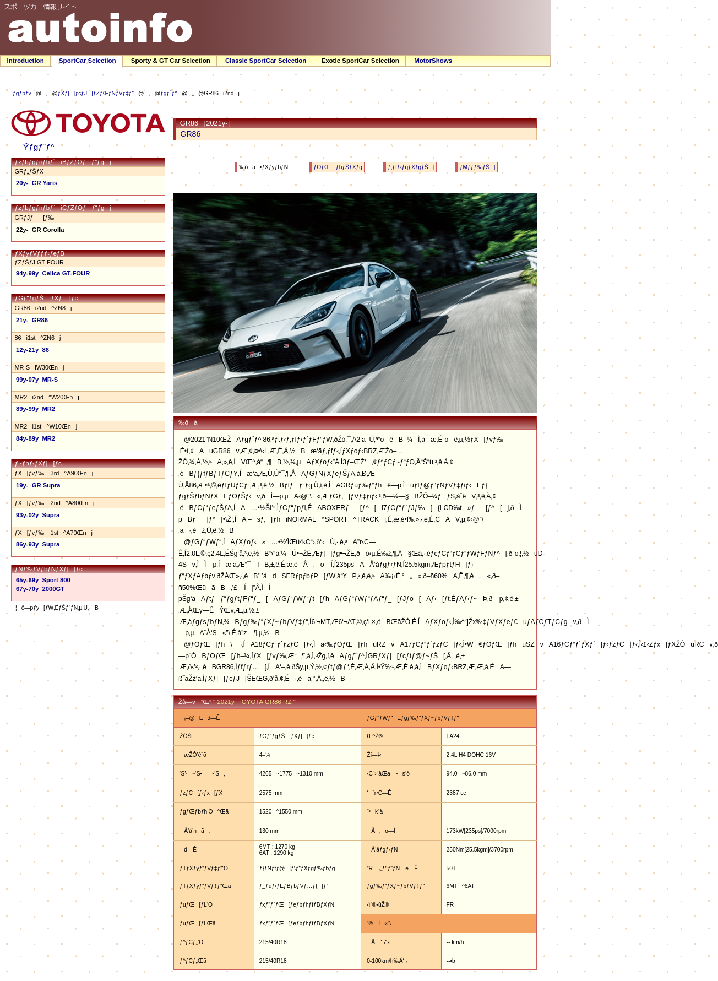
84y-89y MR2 (35, 438)
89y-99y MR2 (35, 408)
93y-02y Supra (37, 515)
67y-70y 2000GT (40, 589)
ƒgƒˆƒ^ (168, 93)
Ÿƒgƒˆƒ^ (36, 146)
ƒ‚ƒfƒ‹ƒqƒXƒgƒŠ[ (411, 167)
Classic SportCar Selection (265, 60)
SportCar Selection (87, 60)
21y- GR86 (32, 320)
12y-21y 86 (32, 349)
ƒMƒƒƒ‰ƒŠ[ (478, 167)
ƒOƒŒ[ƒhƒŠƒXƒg (338, 167)
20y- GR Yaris (36, 183)
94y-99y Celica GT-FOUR (53, 273)
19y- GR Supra (38, 485)
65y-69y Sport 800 (43, 580)
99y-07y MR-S (37, 379)
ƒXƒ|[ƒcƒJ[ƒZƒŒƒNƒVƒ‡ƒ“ (96, 93)
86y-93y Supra (37, 544)
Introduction (25, 60)
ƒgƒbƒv (22, 93)
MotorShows (433, 60)
